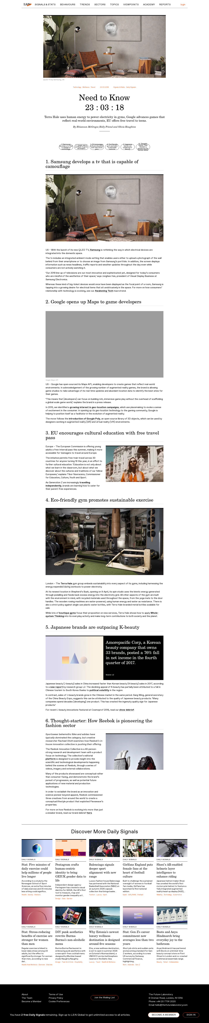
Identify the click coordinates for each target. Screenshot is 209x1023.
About (25, 994)
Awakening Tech (104, 290)
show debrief (126, 709)
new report (56, 687)
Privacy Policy (56, 998)
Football (140, 895)
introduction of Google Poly (84, 418)
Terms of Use (56, 994)
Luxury (99, 895)
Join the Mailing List (104, 997)
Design (58, 899)
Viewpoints (131, 4)
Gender (69, 899)
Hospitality (79, 962)
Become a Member (31, 1001)
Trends (85, 4)
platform (51, 759)
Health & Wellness (108, 962)
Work (124, 965)
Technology (77, 87)
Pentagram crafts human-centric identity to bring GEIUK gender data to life (70, 872)
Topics (114, 4)
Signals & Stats (45, 4)
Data (63, 899)
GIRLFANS (132, 895)
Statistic (37, 895)
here (89, 813)
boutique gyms (67, 613)
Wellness (86, 87)
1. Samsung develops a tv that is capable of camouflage (66, 147)
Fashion (92, 895)
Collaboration (173, 962)
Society (30, 895)
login (183, 4)
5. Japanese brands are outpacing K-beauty (127, 147)
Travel (93, 87)
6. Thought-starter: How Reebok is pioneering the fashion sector (143, 147)
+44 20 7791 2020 (166, 1001)
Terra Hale (66, 583)
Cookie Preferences (59, 1001)
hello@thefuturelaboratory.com (171, 1005)
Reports (165, 4)
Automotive (177, 895)
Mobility (159, 895)
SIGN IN (191, 1014)
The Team (27, 998)
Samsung (95, 250)
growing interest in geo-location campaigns (94, 407)
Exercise (42, 965)
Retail (165, 962)
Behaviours (67, 4)
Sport (105, 895)
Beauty (159, 962)
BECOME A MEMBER (164, 1014)
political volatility (99, 690)
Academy (149, 4)
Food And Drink (67, 962)
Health (24, 895)
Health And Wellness (29, 965)
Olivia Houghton (127, 126)
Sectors (99, 4)
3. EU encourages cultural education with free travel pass (96, 147)
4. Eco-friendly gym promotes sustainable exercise (112, 147)
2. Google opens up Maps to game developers (81, 147)
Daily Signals (131, 87)
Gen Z (137, 965)
